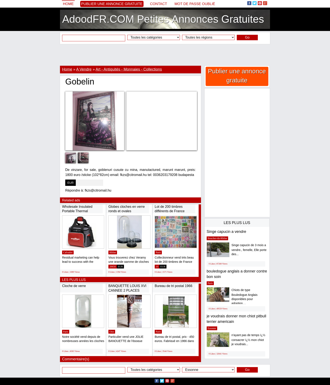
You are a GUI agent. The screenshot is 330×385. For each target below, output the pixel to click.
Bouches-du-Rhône (217, 238)
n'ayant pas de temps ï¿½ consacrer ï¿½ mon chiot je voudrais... (248, 339)
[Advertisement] (165, 54)
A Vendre (84, 69)
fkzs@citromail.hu (98, 190)
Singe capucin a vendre (226, 231)
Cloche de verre (74, 286)
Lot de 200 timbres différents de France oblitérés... (170, 211)
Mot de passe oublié (194, 4)
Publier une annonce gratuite (112, 4)
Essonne (212, 328)
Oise (111, 331)
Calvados (68, 252)
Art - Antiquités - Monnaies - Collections (129, 69)
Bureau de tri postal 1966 (173, 286)
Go (247, 37)
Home (68, 4)
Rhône (112, 252)
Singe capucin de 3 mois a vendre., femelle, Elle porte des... (249, 249)
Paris (158, 252)
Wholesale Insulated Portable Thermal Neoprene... (77, 211)
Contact (158, 4)
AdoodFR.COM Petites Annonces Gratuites (163, 19)
